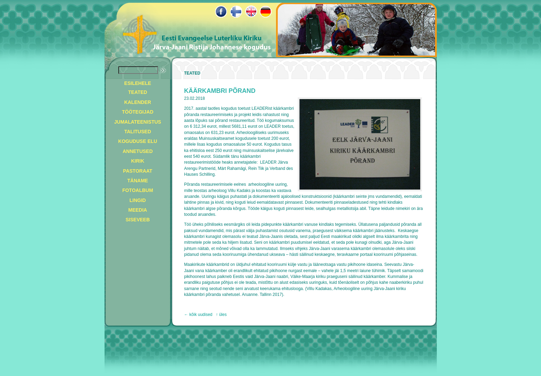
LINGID (137, 200)
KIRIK (137, 161)
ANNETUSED (137, 151)
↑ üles (221, 314)
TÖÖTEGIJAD (137, 112)
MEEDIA (137, 210)
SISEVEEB (138, 219)
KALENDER (137, 102)
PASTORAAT (138, 171)
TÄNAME (137, 180)
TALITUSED (137, 131)
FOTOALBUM (137, 190)
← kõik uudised (198, 314)
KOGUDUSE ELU (137, 141)
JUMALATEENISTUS (137, 122)
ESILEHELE (137, 83)
